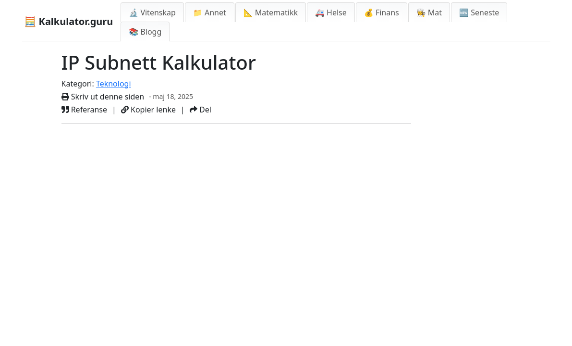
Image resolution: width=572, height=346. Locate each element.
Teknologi (113, 83)
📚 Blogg (145, 31)
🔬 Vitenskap (152, 12)
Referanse (84, 109)
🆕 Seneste (479, 12)
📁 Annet (209, 12)
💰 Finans (381, 12)
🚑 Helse (331, 12)
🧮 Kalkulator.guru (68, 21)
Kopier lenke (148, 109)
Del (200, 109)
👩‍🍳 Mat (429, 12)
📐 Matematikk (270, 12)
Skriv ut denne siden (103, 96)
